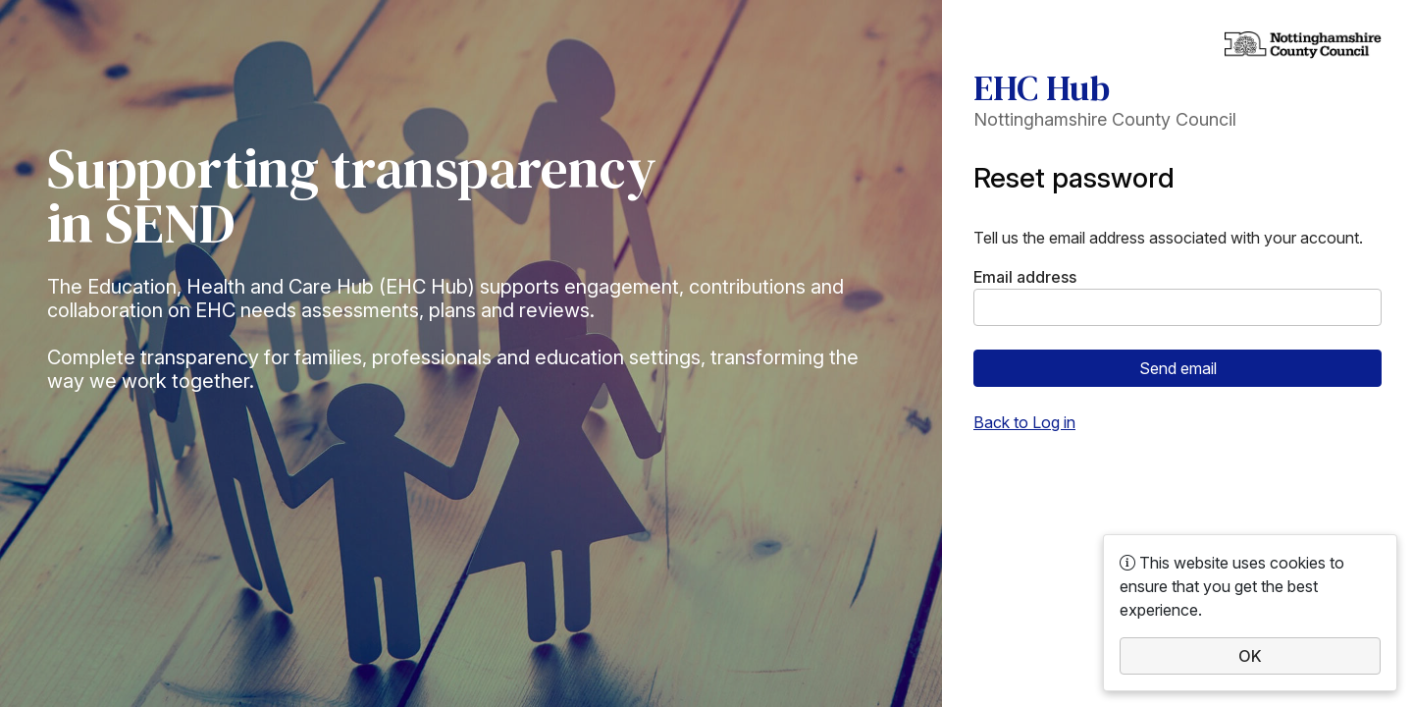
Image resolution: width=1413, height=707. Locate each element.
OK (1250, 656)
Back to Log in (1024, 422)
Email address (1024, 277)
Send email (1178, 368)
